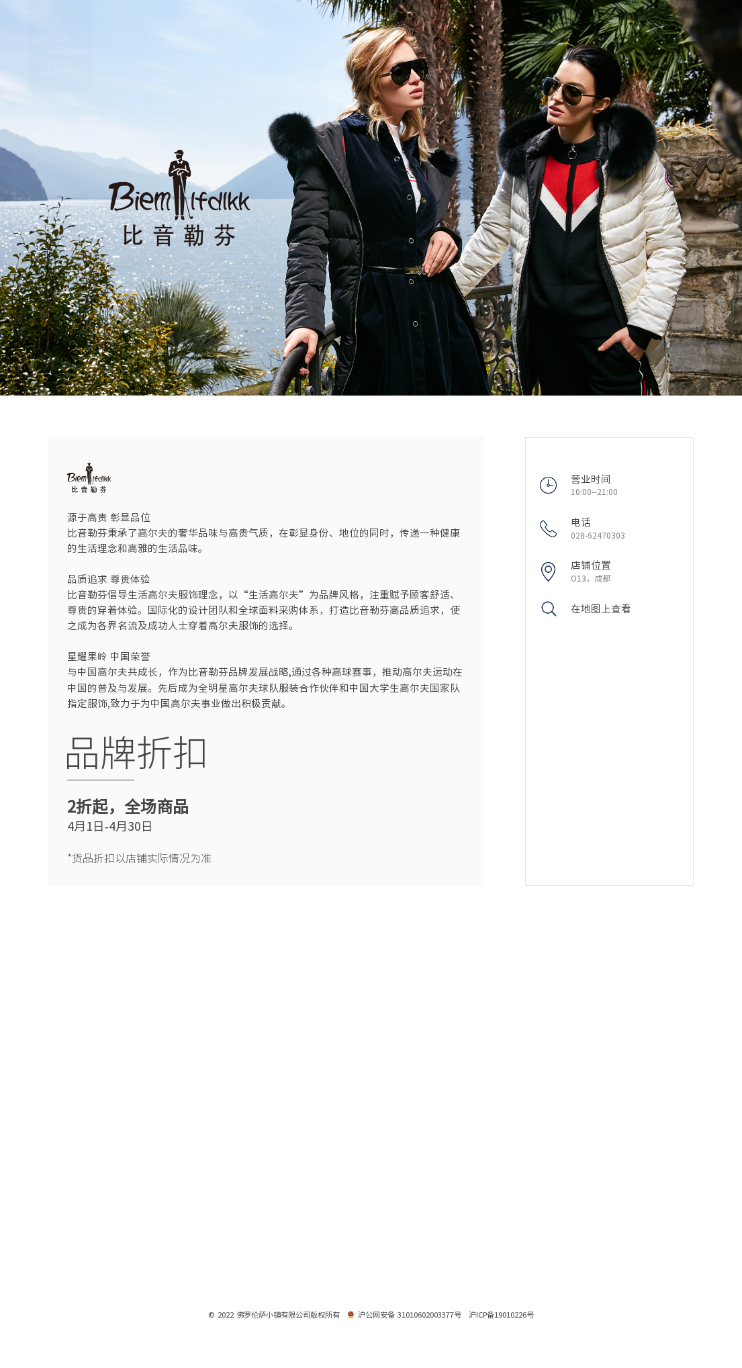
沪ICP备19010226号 (501, 1314)
